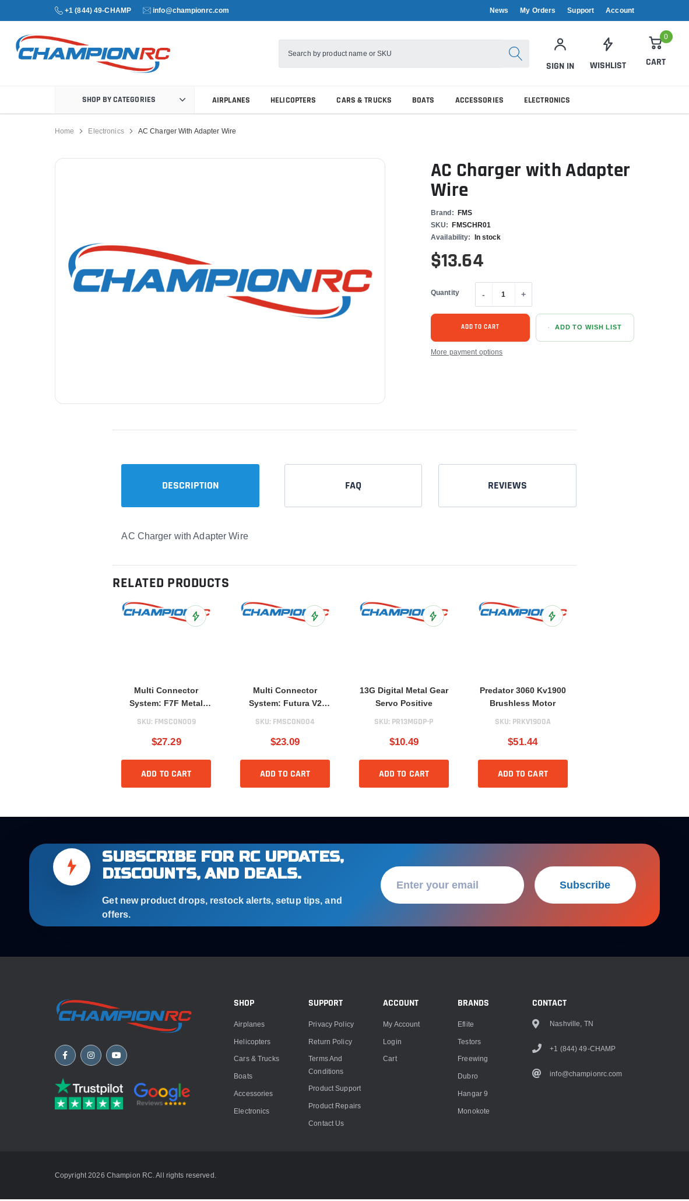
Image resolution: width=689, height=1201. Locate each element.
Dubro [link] (468, 1190)
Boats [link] (423, 102)
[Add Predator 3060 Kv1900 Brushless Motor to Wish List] (552, 618)
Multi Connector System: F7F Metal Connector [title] (166, 700)
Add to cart (480, 329)
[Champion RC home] (125, 1131)
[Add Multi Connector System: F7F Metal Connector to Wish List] (195, 618)
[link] (608, 54)
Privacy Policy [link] (331, 1139)
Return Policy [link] (330, 1155)
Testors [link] (469, 1155)
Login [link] (392, 1155)
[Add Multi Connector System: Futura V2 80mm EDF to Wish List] (314, 618)
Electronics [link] (547, 102)
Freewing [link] (473, 1173)
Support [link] (580, 10)
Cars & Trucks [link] (364, 102)
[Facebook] (65, 1170)
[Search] (515, 54)
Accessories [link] (479, 102)
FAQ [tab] (353, 487)
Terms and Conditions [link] (325, 1179)
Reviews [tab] (507, 487)
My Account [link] (401, 1139)
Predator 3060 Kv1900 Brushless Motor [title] (523, 699)
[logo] (97, 54)
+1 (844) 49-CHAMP (98, 10)
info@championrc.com (191, 10)
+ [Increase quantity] (523, 296)
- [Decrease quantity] (483, 296)
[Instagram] (90, 1170)
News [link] (499, 10)
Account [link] (620, 10)
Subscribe (585, 999)
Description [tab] (190, 487)
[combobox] (390, 54)
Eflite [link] (466, 1139)
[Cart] (656, 52)
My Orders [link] (538, 10)
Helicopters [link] (293, 102)
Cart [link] (389, 1173)
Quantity (445, 294)
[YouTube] (116, 1170)
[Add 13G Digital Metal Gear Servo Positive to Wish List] (433, 618)
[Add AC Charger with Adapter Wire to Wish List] (585, 329)
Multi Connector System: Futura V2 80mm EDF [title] (285, 700)
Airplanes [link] (231, 102)
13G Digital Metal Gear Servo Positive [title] (404, 699)
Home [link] (64, 133)
